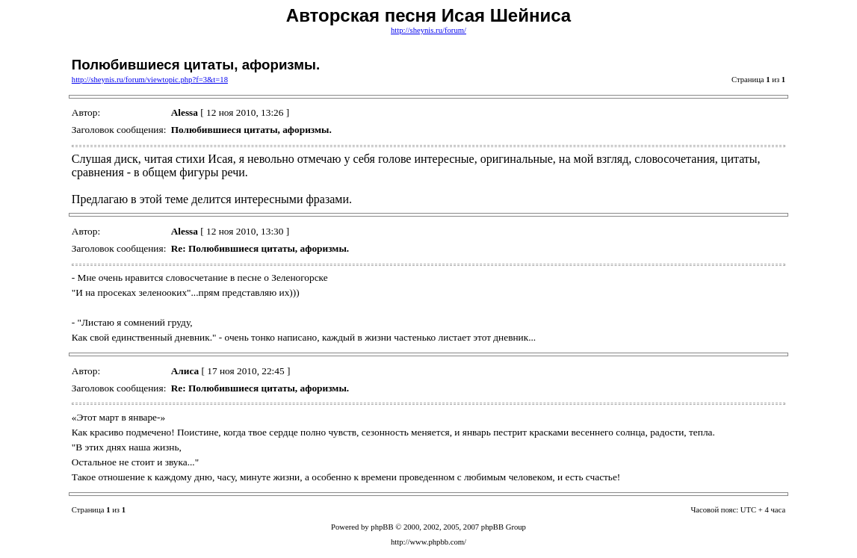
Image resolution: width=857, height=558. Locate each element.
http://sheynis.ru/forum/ (428, 30)
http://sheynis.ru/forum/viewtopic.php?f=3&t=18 (150, 79)
